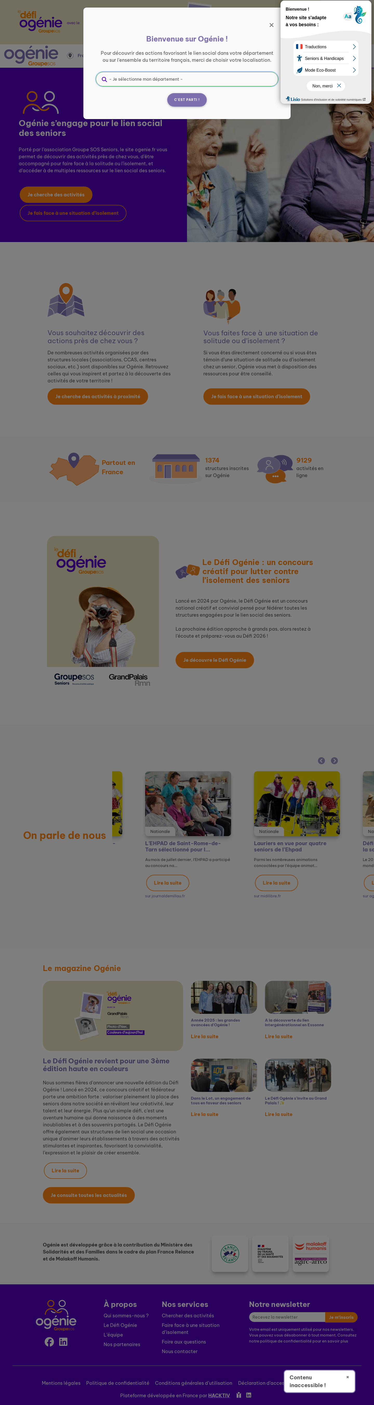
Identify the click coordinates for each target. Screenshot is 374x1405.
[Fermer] (271, 25)
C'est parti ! (187, 100)
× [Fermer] (348, 1377)
